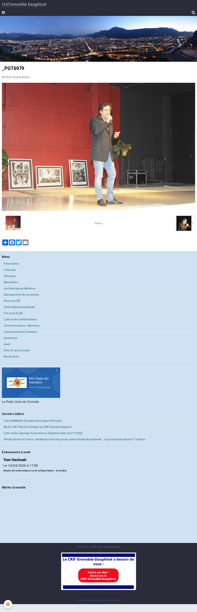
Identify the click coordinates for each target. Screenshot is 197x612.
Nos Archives (11, 356)
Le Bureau (10, 269)
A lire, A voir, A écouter (17, 350)
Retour (98, 223)
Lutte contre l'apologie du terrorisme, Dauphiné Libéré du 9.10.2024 (43, 433)
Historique (10, 276)
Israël (7, 344)
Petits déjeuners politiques (19, 307)
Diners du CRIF (12, 300)
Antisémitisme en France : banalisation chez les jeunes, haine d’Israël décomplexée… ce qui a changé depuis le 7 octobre (74, 439)
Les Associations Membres (20, 288)
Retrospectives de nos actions (21, 294)
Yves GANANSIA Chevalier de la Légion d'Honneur (33, 420)
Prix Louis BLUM (13, 313)
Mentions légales (85, 600)
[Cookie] (8, 604)
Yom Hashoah (14, 460)
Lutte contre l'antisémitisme (20, 319)
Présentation (11, 263)
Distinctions (10, 337)
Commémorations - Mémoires (22, 325)
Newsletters (11, 282)
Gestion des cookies (110, 600)
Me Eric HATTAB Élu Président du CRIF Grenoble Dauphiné (38, 426)
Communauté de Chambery (20, 331)
